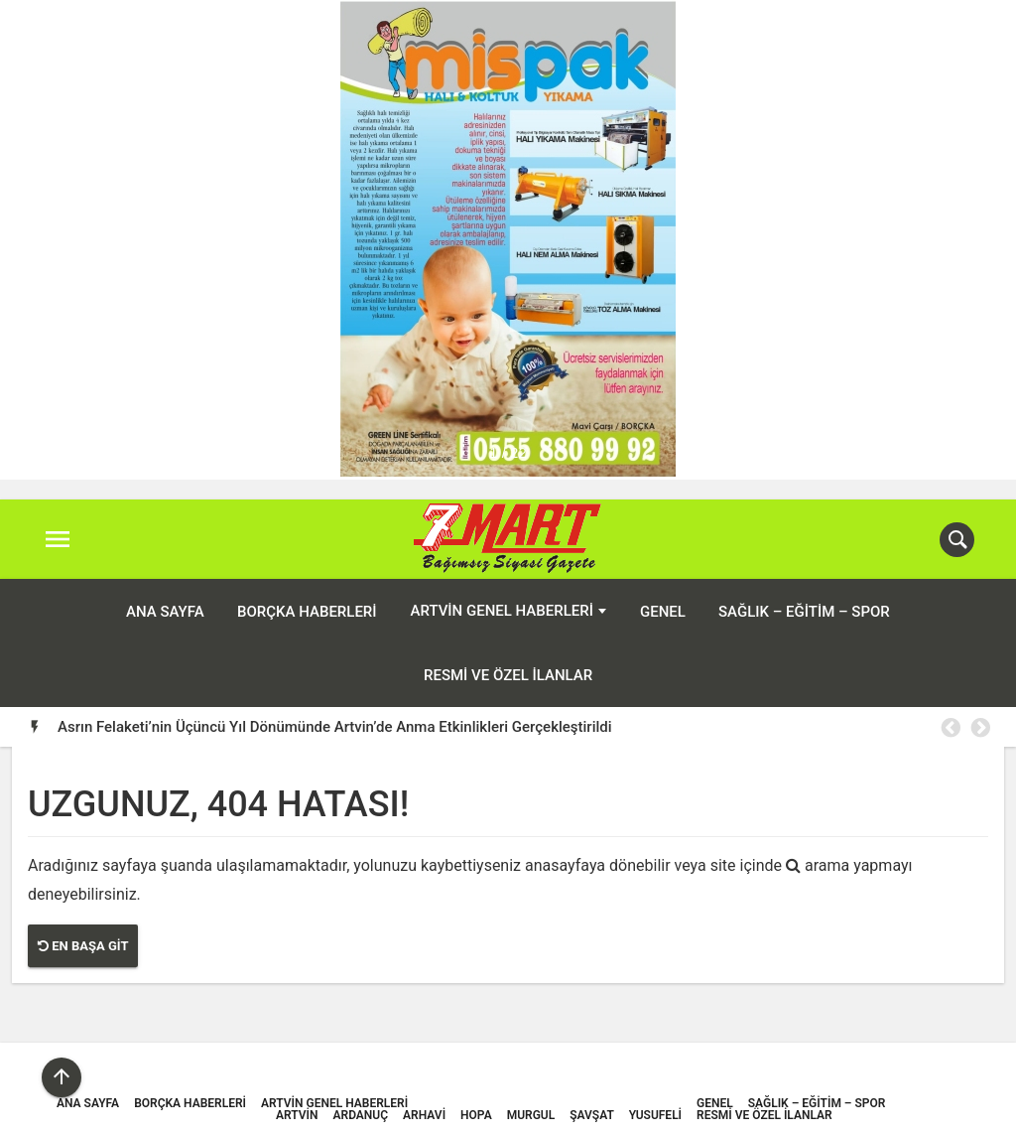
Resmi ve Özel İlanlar (508, 675)
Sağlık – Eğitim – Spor (804, 612)
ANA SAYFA (165, 612)
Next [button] (979, 728)
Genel (663, 612)
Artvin (297, 1115)
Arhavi (424, 1115)
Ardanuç (361, 1115)
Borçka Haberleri (307, 612)
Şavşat (592, 1115)
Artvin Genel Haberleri (502, 611)
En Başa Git (83, 945)
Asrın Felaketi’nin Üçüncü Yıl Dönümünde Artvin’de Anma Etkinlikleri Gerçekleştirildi (335, 727)
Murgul (531, 1115)
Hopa (476, 1115)
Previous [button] (949, 728)
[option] (523, 727)
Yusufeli (655, 1115)
